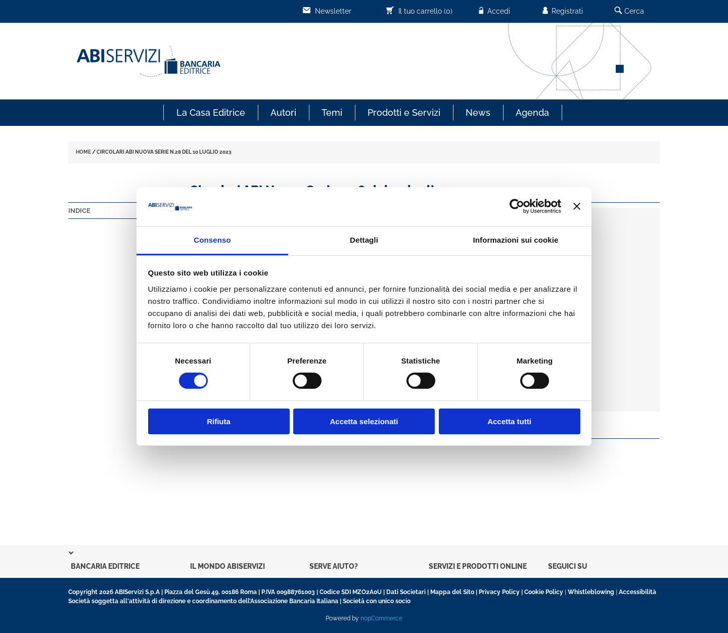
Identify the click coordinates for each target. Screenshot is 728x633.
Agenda (532, 112)
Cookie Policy (543, 592)
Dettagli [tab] (364, 240)
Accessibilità (637, 592)
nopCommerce (381, 618)
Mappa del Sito (452, 592)
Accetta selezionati (364, 421)
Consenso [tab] (212, 240)
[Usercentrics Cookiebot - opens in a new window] (517, 206)
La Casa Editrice (210, 112)
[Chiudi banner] (576, 206)
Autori (283, 112)
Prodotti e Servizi (404, 112)
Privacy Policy (499, 592)
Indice (79, 210)
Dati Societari (406, 592)
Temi (332, 112)
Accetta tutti (509, 421)
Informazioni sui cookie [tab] (516, 240)
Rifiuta (219, 421)
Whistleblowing (591, 592)
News (478, 112)
